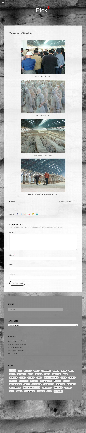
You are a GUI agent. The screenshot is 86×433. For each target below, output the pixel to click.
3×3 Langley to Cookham (16, 350)
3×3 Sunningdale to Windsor (17, 341)
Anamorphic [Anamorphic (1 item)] (46, 370)
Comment (13, 232)
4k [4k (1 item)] (19, 370)
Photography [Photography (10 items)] (46, 381)
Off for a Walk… (13, 354)
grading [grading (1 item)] (72, 377)
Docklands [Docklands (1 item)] (13, 377)
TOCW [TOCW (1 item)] (19, 391)
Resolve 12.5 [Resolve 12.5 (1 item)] (71, 384)
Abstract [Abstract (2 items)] (27, 370)
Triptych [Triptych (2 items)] (40, 391)
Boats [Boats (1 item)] (63, 370)
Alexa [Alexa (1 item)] (36, 370)
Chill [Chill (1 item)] (30, 374)
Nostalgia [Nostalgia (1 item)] (34, 381)
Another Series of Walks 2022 (17, 344)
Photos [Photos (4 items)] (57, 381)
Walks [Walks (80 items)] (58, 391)
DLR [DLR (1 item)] (65, 374)
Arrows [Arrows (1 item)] (56, 370)
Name (12, 255)
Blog (13, 201)
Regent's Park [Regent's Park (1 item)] (49, 384)
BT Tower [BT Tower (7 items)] (22, 374)
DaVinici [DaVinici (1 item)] (38, 374)
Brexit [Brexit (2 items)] (12, 374)
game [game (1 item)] (63, 377)
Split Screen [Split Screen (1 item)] (47, 387)
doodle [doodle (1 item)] (22, 377)
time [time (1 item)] (12, 391)
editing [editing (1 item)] (31, 377)
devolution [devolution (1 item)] (56, 374)
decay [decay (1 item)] (47, 374)
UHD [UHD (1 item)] (49, 391)
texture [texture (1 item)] (68, 387)
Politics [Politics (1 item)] (66, 381)
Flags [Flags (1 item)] (39, 377)
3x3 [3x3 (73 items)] (13, 370)
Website (12, 274)
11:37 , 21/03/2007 (67, 201)
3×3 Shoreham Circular (15, 347)
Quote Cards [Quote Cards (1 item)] (36, 384)
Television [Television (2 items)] (58, 387)
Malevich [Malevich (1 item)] (13, 381)
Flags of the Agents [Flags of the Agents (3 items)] (51, 377)
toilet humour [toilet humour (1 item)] (29, 391)
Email (11, 265)
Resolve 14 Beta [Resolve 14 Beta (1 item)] (15, 387)
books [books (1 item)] (71, 370)
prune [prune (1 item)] (26, 384)
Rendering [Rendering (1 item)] (60, 384)
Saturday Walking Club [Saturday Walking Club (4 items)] (31, 387)
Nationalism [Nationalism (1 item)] (23, 381)
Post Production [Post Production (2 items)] (15, 384)
